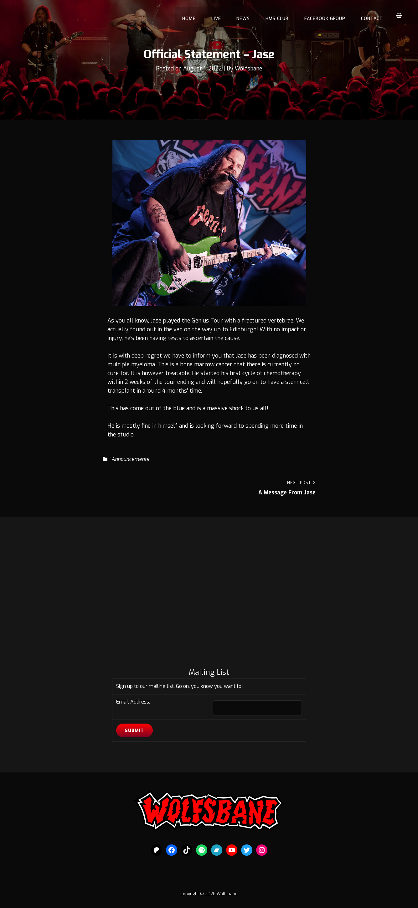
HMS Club (280, 15)
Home (197, 15)
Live (223, 15)
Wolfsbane (249, 68)
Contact (373, 15)
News (248, 15)
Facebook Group (327, 15)
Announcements (130, 459)
